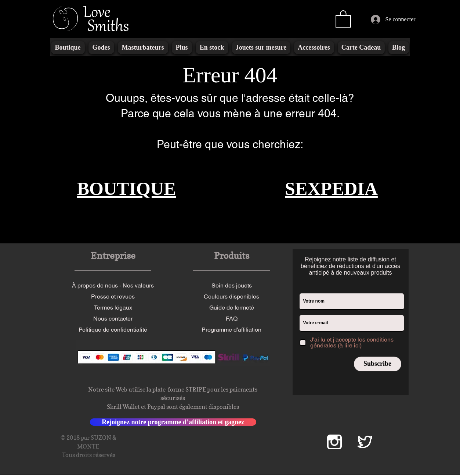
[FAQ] (232, 318)
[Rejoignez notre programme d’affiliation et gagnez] (173, 422)
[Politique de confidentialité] (113, 329)
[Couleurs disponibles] (232, 296)
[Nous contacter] (113, 318)
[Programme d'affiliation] (232, 329)
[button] (343, 18)
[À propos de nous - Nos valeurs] (113, 285)
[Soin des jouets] (232, 285)
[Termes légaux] (113, 307)
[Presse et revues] (113, 296)
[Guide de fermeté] (232, 307)
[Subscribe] (377, 364)
